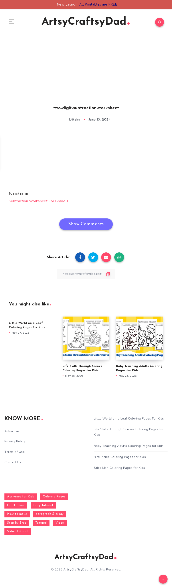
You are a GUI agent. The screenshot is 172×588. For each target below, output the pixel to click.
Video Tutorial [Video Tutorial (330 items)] (17, 532)
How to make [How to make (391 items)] (17, 515)
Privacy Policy (14, 442)
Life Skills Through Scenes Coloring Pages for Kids (129, 433)
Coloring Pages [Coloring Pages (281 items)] (54, 497)
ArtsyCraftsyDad (85, 22)
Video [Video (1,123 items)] (59, 523)
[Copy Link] (86, 274)
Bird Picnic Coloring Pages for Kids (120, 457)
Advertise (11, 432)
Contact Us (12, 462)
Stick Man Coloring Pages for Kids (119, 468)
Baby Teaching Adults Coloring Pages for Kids (129, 446)
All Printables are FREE (98, 4)
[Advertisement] (86, 76)
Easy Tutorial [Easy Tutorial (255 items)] (43, 506)
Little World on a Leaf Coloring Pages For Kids (129, 419)
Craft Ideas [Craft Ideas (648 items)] (16, 506)
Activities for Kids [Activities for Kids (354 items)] (20, 497)
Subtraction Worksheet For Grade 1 (39, 201)
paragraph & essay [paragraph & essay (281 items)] (50, 515)
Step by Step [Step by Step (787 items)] (16, 523)
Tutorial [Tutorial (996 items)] (41, 523)
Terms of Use (14, 452)
